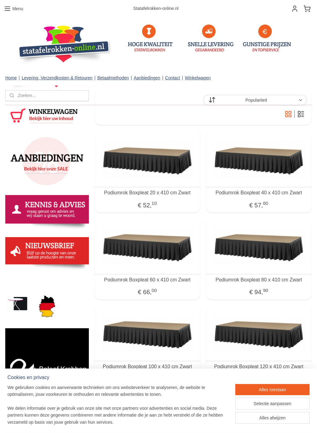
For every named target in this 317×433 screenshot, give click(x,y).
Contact (172, 77)
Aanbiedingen (147, 77)
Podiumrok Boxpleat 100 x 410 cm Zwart (147, 366)
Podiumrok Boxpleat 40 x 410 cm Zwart (258, 192)
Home (11, 77)
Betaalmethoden (113, 77)
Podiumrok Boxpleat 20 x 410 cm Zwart (147, 192)
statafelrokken (21, 280)
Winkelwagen (198, 77)
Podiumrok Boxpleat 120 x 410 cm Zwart (258, 366)
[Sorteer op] (255, 100)
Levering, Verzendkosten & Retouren (57, 77)
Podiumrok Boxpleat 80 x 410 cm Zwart (258, 279)
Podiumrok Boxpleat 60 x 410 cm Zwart (147, 279)
